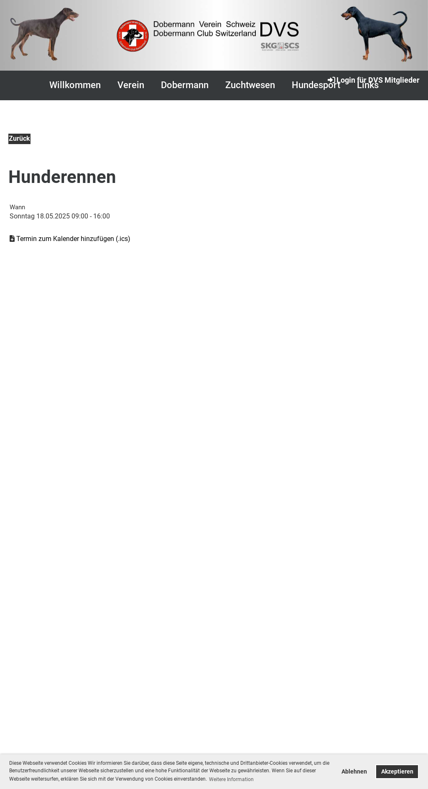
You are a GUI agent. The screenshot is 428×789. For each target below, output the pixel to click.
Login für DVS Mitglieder (373, 80)
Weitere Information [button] (231, 779)
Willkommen (75, 85)
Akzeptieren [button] (397, 771)
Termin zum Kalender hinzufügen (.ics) (73, 239)
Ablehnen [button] (354, 771)
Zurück (19, 138)
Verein (130, 85)
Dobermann (185, 85)
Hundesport (316, 85)
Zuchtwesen (250, 85)
